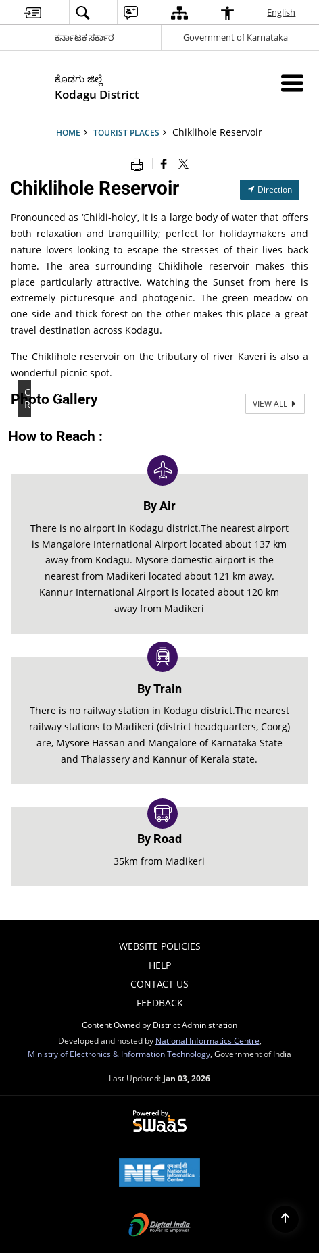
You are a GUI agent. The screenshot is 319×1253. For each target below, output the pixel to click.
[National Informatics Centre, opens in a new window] (159, 1174)
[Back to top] (285, 1219)
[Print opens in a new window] (140, 163)
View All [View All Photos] (275, 403)
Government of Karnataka (235, 37)
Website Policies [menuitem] (160, 946)
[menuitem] (32, 12)
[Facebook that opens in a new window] (163, 163)
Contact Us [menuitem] (159, 983)
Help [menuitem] (160, 964)
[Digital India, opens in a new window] (159, 1226)
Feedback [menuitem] (160, 1002)
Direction (269, 189)
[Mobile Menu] (292, 83)
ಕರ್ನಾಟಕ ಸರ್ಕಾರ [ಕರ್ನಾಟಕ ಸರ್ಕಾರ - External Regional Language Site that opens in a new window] (84, 37)
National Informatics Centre (207, 1040)
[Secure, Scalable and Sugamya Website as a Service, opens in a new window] (160, 1122)
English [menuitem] (282, 12)
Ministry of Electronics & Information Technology (119, 1053)
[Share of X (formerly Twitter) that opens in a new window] (183, 163)
